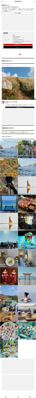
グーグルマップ (15, 38)
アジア (3, 7)
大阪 (10, 7)
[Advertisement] (18, 22)
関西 (8, 7)
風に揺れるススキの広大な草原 (19, 102)
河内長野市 (14, 7)
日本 (6, 7)
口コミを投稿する (18, 13)
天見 (17, 7)
